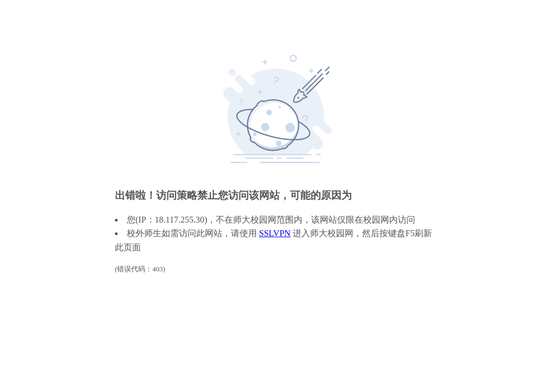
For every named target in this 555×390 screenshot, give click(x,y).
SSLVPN (275, 233)
